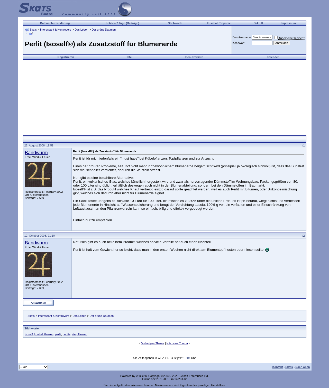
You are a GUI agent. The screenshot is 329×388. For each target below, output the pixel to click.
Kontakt (277, 366)
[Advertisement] (164, 95)
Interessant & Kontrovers (55, 29)
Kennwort (238, 42)
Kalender (273, 57)
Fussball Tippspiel (219, 23)
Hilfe (128, 57)
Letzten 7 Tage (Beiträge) (122, 23)
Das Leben (81, 29)
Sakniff (258, 23)
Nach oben (302, 366)
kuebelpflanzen (43, 334)
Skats (33, 29)
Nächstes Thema (177, 343)
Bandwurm (36, 152)
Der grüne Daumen (104, 29)
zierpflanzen (79, 334)
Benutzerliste (194, 57)
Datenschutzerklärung (55, 23)
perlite (66, 334)
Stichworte (175, 23)
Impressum (288, 23)
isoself (29, 334)
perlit (58, 334)
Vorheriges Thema (152, 343)
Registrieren (66, 57)
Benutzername (242, 37)
